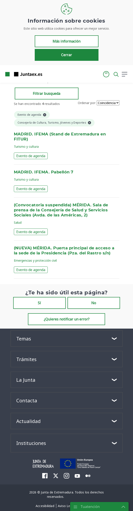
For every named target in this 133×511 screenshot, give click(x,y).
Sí (39, 302)
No (93, 302)
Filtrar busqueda (46, 93)
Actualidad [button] (28, 421)
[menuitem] (45, 475)
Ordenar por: (87, 103)
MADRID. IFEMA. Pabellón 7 (43, 172)
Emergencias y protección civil (35, 260)
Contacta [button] (26, 400)
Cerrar (66, 54)
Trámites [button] (26, 359)
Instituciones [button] (31, 443)
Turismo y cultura (26, 146)
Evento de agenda (30, 155)
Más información (66, 41)
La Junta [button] (25, 379)
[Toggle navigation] (48, 74)
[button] (106, 74)
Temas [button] (23, 338)
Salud (18, 222)
